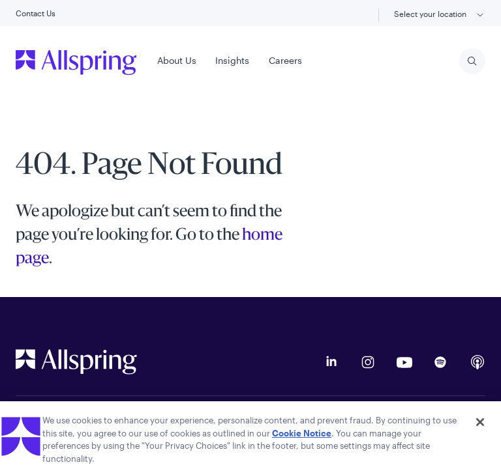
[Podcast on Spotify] (441, 362)
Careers (285, 60)
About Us (176, 60)
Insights (232, 60)
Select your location (439, 14)
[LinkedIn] (331, 362)
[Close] (480, 426)
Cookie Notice (301, 437)
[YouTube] (404, 362)
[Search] (472, 61)
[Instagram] (368, 362)
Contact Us (35, 13)
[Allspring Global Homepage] (76, 362)
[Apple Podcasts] (477, 362)
